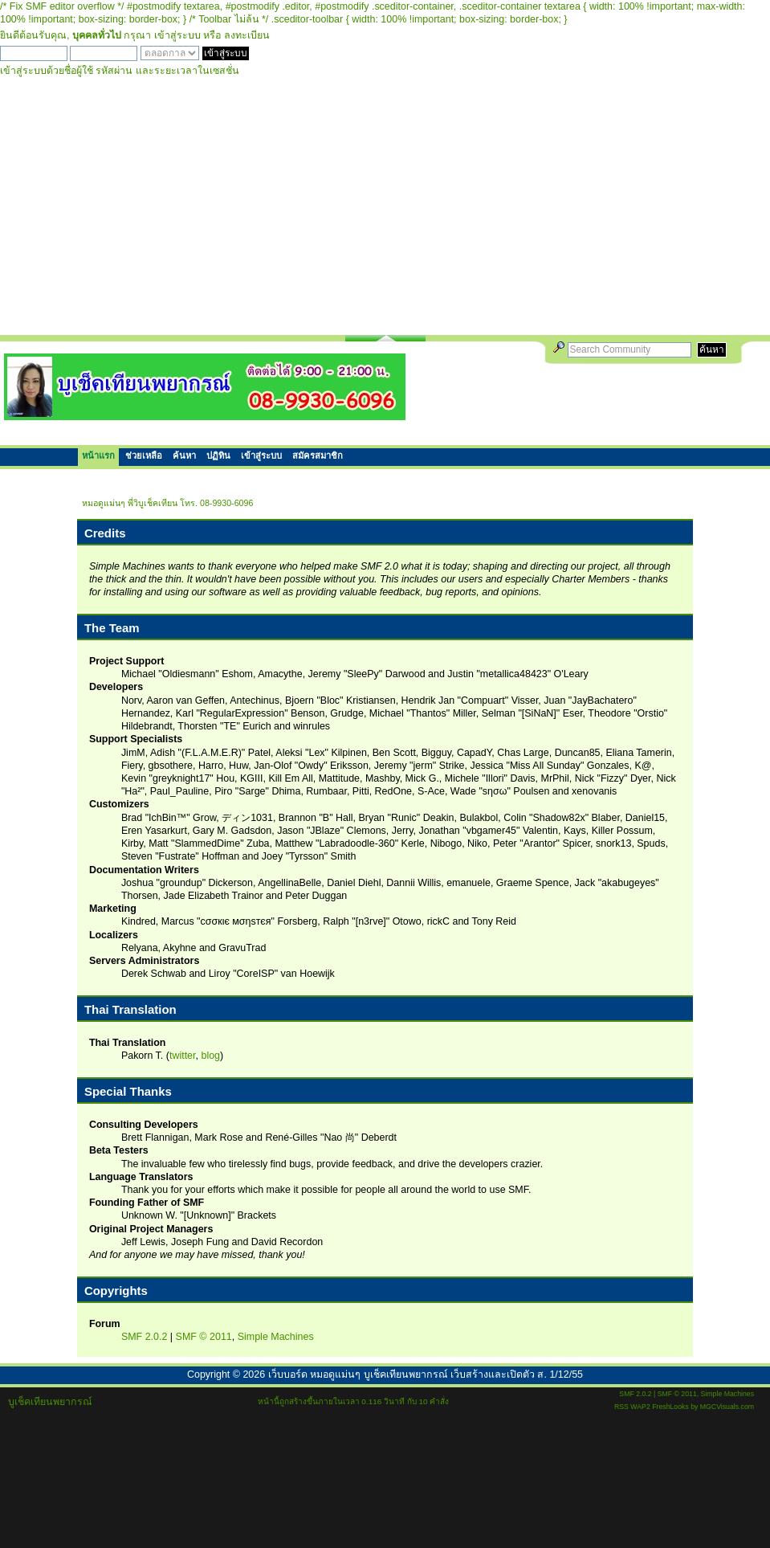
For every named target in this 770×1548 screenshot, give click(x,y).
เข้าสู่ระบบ (177, 35)
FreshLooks (670, 1407)
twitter (182, 1055)
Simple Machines (276, 1336)
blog (210, 1055)
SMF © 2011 (204, 1336)
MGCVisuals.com (727, 1407)
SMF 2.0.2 (144, 1336)
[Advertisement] (385, 214)
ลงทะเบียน (247, 35)
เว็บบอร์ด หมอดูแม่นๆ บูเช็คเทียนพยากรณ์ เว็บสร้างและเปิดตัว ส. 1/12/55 (425, 1374)
